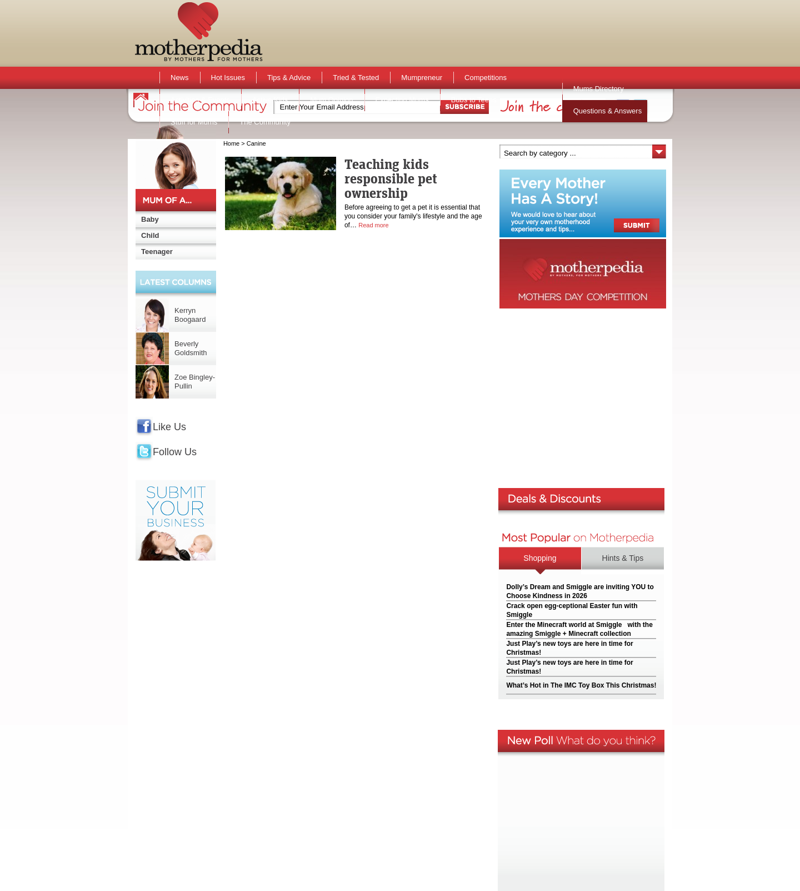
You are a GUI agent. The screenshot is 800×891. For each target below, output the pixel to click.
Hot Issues (228, 77)
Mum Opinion (331, 100)
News (180, 77)
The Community (265, 122)
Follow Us (175, 451)
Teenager (157, 251)
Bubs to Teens (474, 100)
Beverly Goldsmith (190, 348)
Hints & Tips (623, 558)
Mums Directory (598, 88)
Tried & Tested (356, 77)
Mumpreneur (421, 77)
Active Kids (270, 100)
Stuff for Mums (194, 122)
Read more (373, 225)
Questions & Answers (607, 111)
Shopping (539, 558)
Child (150, 235)
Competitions (485, 77)
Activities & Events (200, 100)
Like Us (169, 426)
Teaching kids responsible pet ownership (390, 178)
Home (231, 143)
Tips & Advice (289, 77)
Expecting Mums (402, 100)
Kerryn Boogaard (190, 314)
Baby (150, 219)
